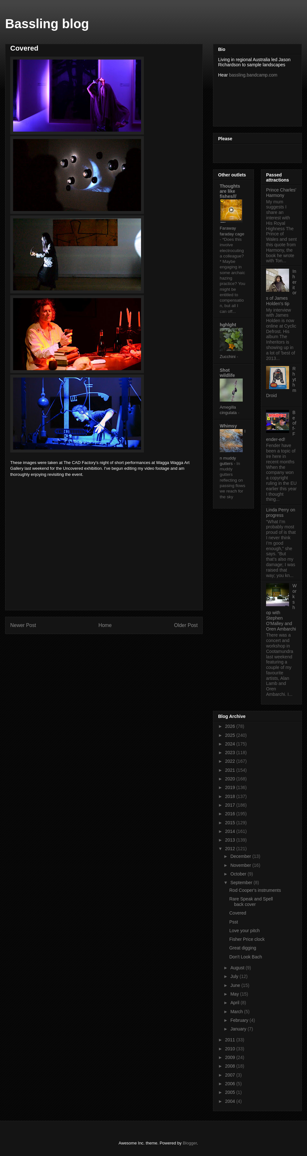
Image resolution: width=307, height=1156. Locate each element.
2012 (230, 848)
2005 (230, 1092)
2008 (230, 1066)
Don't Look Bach (245, 956)
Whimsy (228, 425)
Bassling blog (47, 24)
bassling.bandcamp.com (253, 74)
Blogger (190, 1143)
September (241, 882)
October (239, 873)
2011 (230, 1039)
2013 (230, 840)
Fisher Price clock (246, 939)
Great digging (242, 947)
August (237, 967)
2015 (230, 822)
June (235, 985)
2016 (230, 813)
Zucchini (228, 356)
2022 (230, 761)
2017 (230, 805)
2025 (230, 735)
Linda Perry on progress (280, 512)
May (235, 994)
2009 (230, 1057)
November (241, 865)
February (239, 1020)
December (241, 856)
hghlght (228, 324)
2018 (230, 796)
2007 (230, 1075)
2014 (230, 831)
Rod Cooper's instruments (255, 890)
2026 (230, 726)
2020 (230, 778)
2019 (230, 787)
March (237, 1011)
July (235, 976)
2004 (230, 1101)
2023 (230, 752)
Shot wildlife (227, 373)
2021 (230, 770)
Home (105, 625)
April (235, 1002)
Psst (233, 921)
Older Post (186, 625)
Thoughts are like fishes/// (230, 191)
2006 (230, 1083)
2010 (230, 1048)
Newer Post (23, 625)
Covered (237, 913)
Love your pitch (244, 930)
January (239, 1028)
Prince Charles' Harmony (281, 192)
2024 (230, 743)
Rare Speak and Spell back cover (251, 901)
